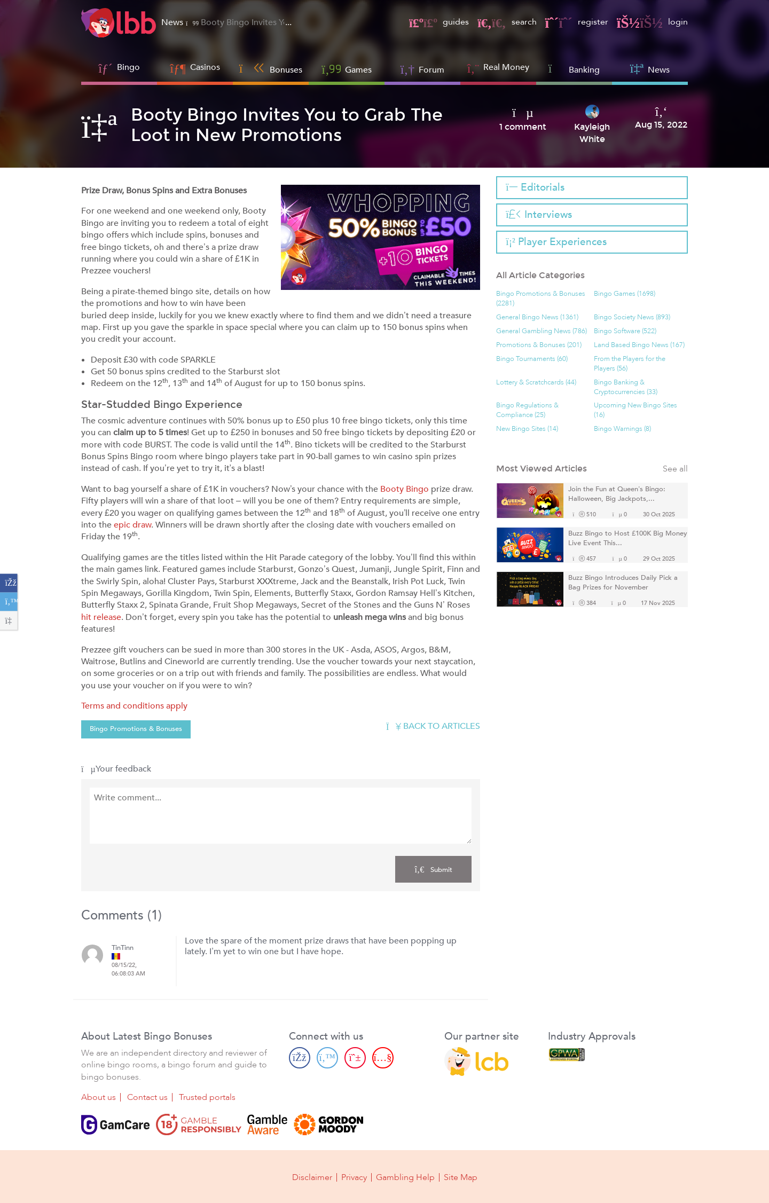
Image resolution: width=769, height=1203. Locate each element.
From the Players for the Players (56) (629, 364)
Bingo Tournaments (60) (532, 359)
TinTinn (123, 948)
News (650, 68)
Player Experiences (556, 242)
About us (98, 1097)
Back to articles (433, 726)
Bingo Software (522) (625, 331)
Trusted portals (207, 1097)
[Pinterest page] (355, 1057)
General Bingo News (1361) (537, 317)
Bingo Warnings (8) (622, 429)
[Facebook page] (299, 1057)
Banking (574, 68)
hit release (101, 617)
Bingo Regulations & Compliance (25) (527, 410)
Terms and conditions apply (134, 706)
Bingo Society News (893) (632, 317)
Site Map (460, 1177)
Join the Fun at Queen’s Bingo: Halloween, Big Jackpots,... (616, 494)
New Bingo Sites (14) (527, 429)
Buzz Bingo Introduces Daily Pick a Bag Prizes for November (623, 582)
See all (675, 469)
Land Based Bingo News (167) (639, 345)
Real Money (506, 67)
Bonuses (271, 68)
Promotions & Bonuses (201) (539, 345)
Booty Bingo (404, 489)
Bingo (128, 67)
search (506, 22)
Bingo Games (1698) (624, 293)
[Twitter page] (327, 1057)
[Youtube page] (383, 1057)
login (652, 22)
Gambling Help (405, 1177)
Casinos (205, 67)
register (576, 22)
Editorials (535, 187)
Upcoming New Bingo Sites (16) (635, 410)
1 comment (522, 127)
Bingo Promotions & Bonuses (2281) (540, 298)
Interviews (538, 215)
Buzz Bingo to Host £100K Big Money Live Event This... (627, 538)
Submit (433, 869)
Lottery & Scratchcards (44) (536, 382)
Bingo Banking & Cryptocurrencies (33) (625, 387)
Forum (423, 68)
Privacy (354, 1177)
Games (346, 68)
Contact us (147, 1097)
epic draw (132, 525)
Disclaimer (312, 1177)
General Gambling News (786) (541, 331)
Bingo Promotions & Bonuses (136, 729)
